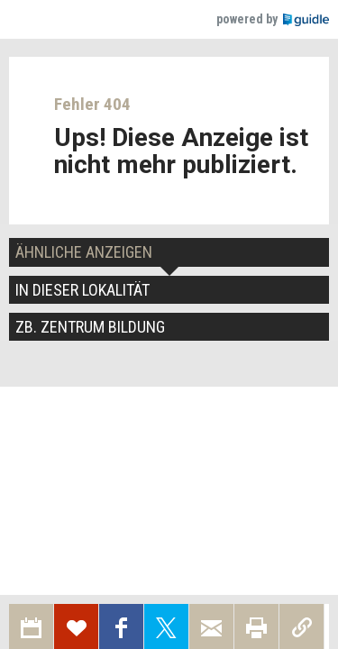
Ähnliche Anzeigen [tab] (83, 251)
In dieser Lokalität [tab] (82, 289)
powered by (272, 19)
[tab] (169, 327)
